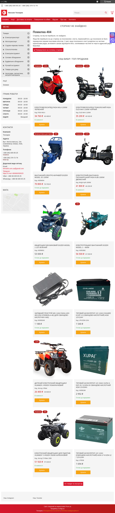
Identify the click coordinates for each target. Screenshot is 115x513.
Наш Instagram (9, 498)
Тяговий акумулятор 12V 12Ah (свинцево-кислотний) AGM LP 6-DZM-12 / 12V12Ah (93, 455)
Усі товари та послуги (72, 484)
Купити (42, 125)
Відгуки (55, 19)
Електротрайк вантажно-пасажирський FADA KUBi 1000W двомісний (90, 177)
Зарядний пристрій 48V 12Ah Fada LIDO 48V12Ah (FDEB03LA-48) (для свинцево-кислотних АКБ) (52, 315)
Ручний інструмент (12, 65)
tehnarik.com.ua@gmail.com (13, 168)
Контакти (72, 19)
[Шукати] (105, 13)
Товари (6, 33)
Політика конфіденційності (70, 511)
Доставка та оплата (24, 19)
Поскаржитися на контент (51, 511)
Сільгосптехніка (11, 49)
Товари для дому (11, 69)
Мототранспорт (11, 41)
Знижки (6, 85)
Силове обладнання (13, 57)
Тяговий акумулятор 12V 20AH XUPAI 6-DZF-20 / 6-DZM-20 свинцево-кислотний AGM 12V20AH (93, 385)
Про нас (63, 19)
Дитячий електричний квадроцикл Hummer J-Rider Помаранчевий (51, 384)
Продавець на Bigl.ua (57, 508)
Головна (5, 19)
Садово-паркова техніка (14, 45)
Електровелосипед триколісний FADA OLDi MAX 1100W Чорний (93, 108)
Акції (12, 19)
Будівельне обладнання (14, 61)
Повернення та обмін (42, 19)
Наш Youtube (37, 498)
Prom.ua (68, 506)
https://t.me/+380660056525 (13, 173)
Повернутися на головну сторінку (48, 50)
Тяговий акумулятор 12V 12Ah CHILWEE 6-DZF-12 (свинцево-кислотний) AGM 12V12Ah (93, 315)
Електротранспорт (12, 37)
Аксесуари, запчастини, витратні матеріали (14, 74)
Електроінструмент (12, 53)
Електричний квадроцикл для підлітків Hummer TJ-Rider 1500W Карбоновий (52, 454)
